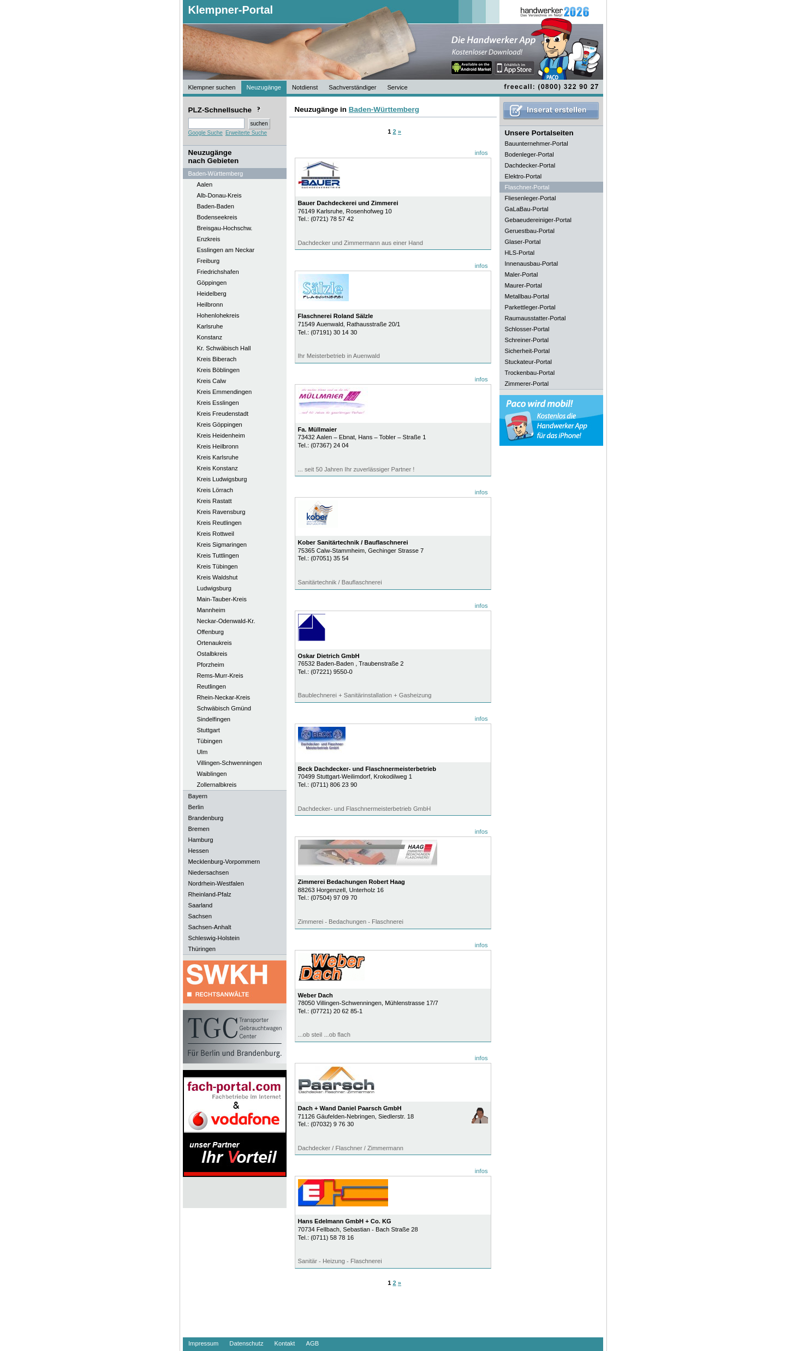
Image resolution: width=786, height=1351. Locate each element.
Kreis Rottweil (215, 533)
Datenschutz (246, 1343)
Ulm (202, 752)
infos (481, 153)
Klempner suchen (212, 87)
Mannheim (211, 610)
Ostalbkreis (212, 653)
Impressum (203, 1343)
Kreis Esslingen (218, 402)
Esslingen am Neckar (226, 250)
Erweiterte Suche (246, 133)
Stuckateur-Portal (528, 361)
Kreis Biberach (217, 359)
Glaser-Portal (523, 241)
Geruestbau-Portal (530, 231)
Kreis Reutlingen (219, 522)
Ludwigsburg (214, 588)
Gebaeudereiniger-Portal (538, 220)
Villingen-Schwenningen (229, 763)
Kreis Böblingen (218, 370)
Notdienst (305, 87)
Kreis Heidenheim (221, 435)
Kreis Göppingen (219, 424)
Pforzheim (210, 664)
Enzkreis (209, 239)
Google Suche (205, 133)
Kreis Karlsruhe (218, 457)
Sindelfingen (214, 719)
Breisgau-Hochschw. (225, 228)
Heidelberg (212, 293)
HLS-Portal (520, 252)
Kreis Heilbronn (218, 446)
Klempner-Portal (230, 10)
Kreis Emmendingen (224, 391)
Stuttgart (208, 730)
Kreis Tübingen (217, 566)
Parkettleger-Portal (530, 307)
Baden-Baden (215, 206)
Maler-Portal (521, 274)
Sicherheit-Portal (527, 351)
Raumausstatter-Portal (535, 318)
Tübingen (210, 741)
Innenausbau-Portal (531, 263)
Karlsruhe (210, 326)
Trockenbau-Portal (530, 372)
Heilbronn (210, 304)
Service (397, 87)
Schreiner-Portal (527, 340)
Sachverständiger (352, 87)
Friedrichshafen (218, 271)
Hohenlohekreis (218, 315)
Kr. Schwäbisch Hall (224, 348)
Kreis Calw (211, 381)
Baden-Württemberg (384, 109)
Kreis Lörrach (215, 490)
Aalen (205, 184)
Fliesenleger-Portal (530, 198)
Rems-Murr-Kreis (220, 675)
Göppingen (212, 282)
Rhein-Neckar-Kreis (224, 697)
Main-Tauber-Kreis (222, 599)
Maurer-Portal (523, 285)
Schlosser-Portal (527, 329)
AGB (312, 1343)
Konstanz (210, 337)
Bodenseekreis (217, 217)
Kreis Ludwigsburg (222, 479)
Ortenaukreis (214, 642)
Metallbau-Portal (527, 296)
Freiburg (208, 261)
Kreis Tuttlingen (218, 555)
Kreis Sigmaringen (222, 544)
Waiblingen (212, 773)
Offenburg (210, 632)
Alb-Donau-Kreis (219, 195)
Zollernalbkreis (217, 784)
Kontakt (285, 1343)
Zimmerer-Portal (527, 383)
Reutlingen (212, 686)
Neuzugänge (264, 87)
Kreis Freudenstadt (223, 413)
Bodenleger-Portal (529, 154)
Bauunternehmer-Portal (536, 143)
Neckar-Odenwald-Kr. (226, 621)
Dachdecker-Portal (530, 165)
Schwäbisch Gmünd (224, 708)
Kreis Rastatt (214, 501)
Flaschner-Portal (527, 187)
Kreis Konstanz (217, 468)
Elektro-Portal (523, 176)
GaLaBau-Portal (527, 209)
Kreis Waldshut (217, 577)
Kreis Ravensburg (221, 512)
